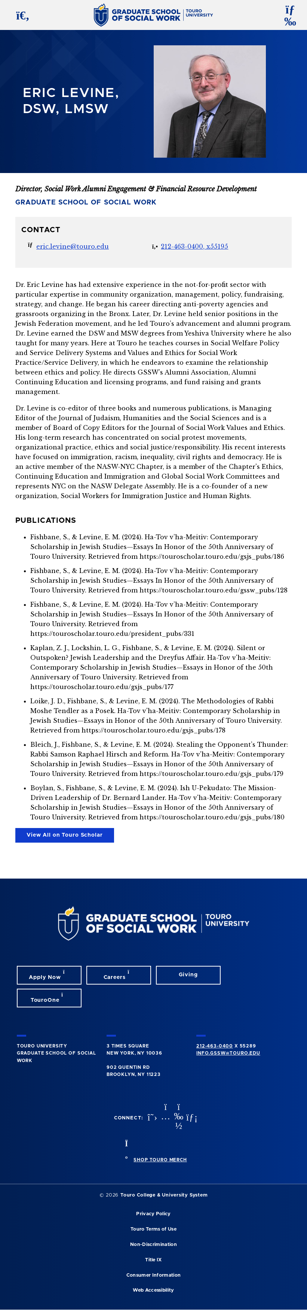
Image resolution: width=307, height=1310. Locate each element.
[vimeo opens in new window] (178, 1118)
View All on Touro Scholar (65, 835)
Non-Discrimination (153, 1244)
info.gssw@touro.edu (228, 1053)
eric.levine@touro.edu (72, 246)
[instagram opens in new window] (165, 1118)
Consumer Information (153, 1275)
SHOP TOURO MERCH (160, 1160)
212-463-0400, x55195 (194, 246)
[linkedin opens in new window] (191, 1118)
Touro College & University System (164, 1195)
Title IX (153, 1260)
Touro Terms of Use (153, 1229)
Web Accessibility (153, 1290)
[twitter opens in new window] (151, 1118)
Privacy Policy (153, 1214)
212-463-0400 (214, 1046)
